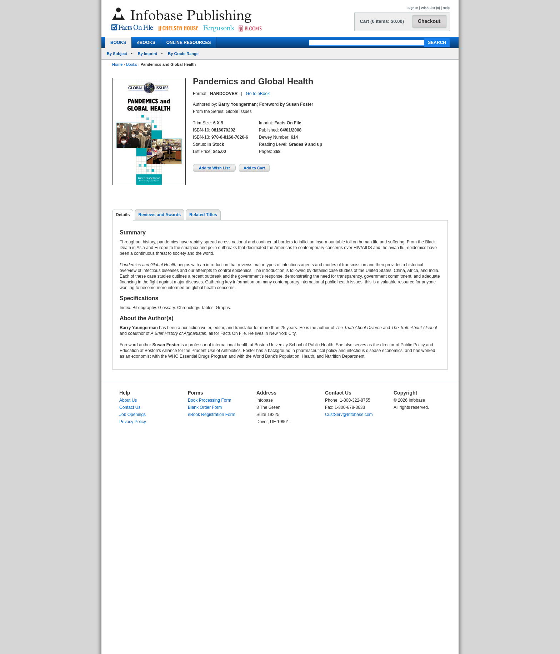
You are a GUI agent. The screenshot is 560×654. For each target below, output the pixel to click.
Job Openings (132, 414)
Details (123, 214)
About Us (128, 400)
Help (446, 8)
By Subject (117, 53)
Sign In (413, 8)
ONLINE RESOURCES (188, 42)
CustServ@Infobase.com (349, 414)
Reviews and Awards (159, 214)
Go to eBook (258, 93)
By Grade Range (183, 53)
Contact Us (129, 407)
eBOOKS (146, 42)
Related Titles (203, 214)
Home (117, 64)
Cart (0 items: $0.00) (382, 21)
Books (131, 64)
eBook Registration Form (211, 414)
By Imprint (147, 53)
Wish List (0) (430, 8)
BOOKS (118, 42)
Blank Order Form (205, 407)
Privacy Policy (132, 421)
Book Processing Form (209, 400)
